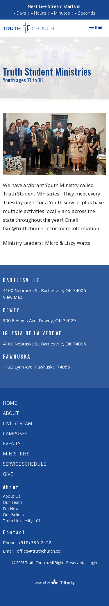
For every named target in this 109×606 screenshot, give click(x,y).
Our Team (12, 502)
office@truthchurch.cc (38, 551)
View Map (12, 297)
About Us (11, 496)
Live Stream (17, 423)
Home (10, 403)
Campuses (15, 433)
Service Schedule (24, 464)
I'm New (11, 508)
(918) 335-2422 (35, 542)
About (11, 413)
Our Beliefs (13, 514)
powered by (55, 582)
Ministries (16, 453)
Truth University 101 (22, 520)
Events (12, 443)
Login (92, 562)
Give (8, 474)
